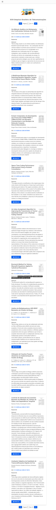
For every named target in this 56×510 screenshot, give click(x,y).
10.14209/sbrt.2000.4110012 (22, 470)
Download (16, 68)
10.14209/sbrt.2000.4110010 (22, 365)
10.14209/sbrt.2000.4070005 (22, 130)
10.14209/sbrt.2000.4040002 (22, 85)
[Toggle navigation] (2, 2)
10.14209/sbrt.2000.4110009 (22, 317)
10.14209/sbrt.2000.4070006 (22, 176)
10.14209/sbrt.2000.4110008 (22, 273)
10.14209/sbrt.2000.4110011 (22, 407)
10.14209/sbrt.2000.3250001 (22, 37)
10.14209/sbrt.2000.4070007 (22, 221)
